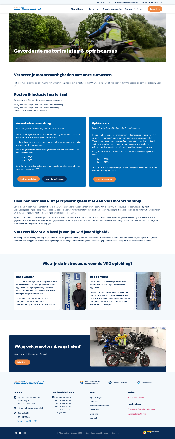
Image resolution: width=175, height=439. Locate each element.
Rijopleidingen (78, 9)
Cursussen (95, 9)
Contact (140, 9)
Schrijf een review (136, 397)
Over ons (129, 9)
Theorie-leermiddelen (112, 9)
